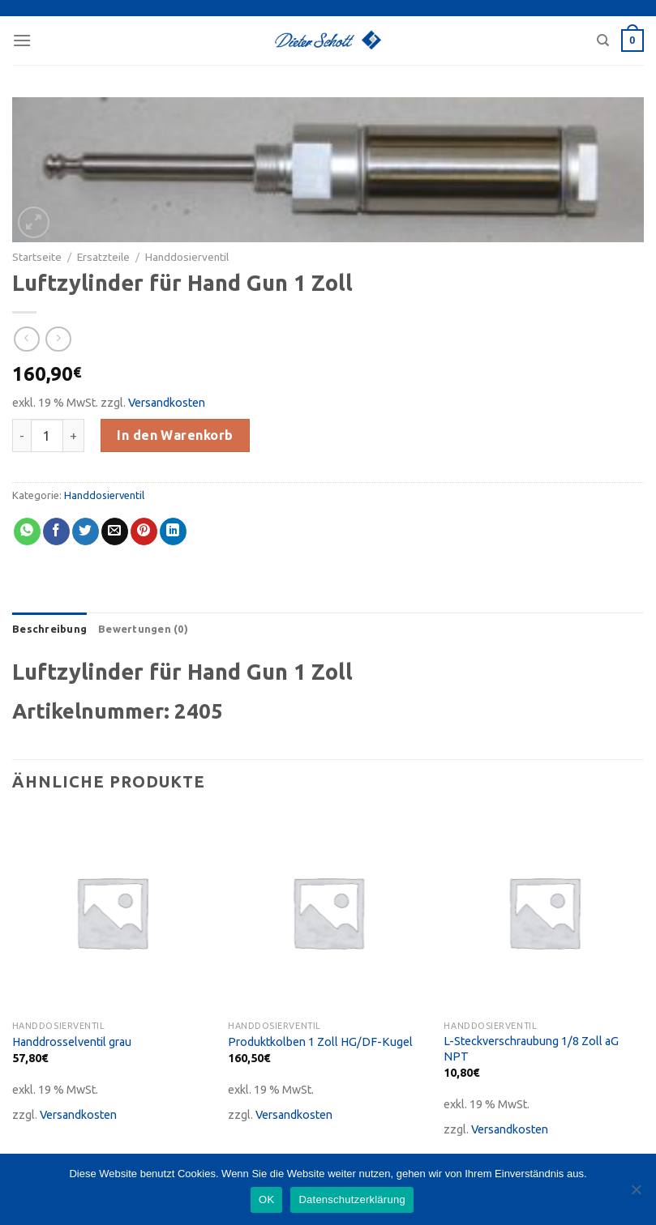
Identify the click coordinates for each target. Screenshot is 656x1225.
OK (266, 1199)
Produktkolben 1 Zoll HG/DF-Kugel (320, 1041)
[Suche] (603, 40)
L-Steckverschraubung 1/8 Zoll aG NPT (531, 1049)
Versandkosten (166, 402)
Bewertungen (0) (143, 628)
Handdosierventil (187, 256)
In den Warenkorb (175, 435)
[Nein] (636, 1194)
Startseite (37, 256)
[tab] (49, 628)
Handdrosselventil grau (71, 1041)
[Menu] (22, 40)
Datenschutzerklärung (351, 1199)
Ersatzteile (103, 256)
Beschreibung (49, 628)
